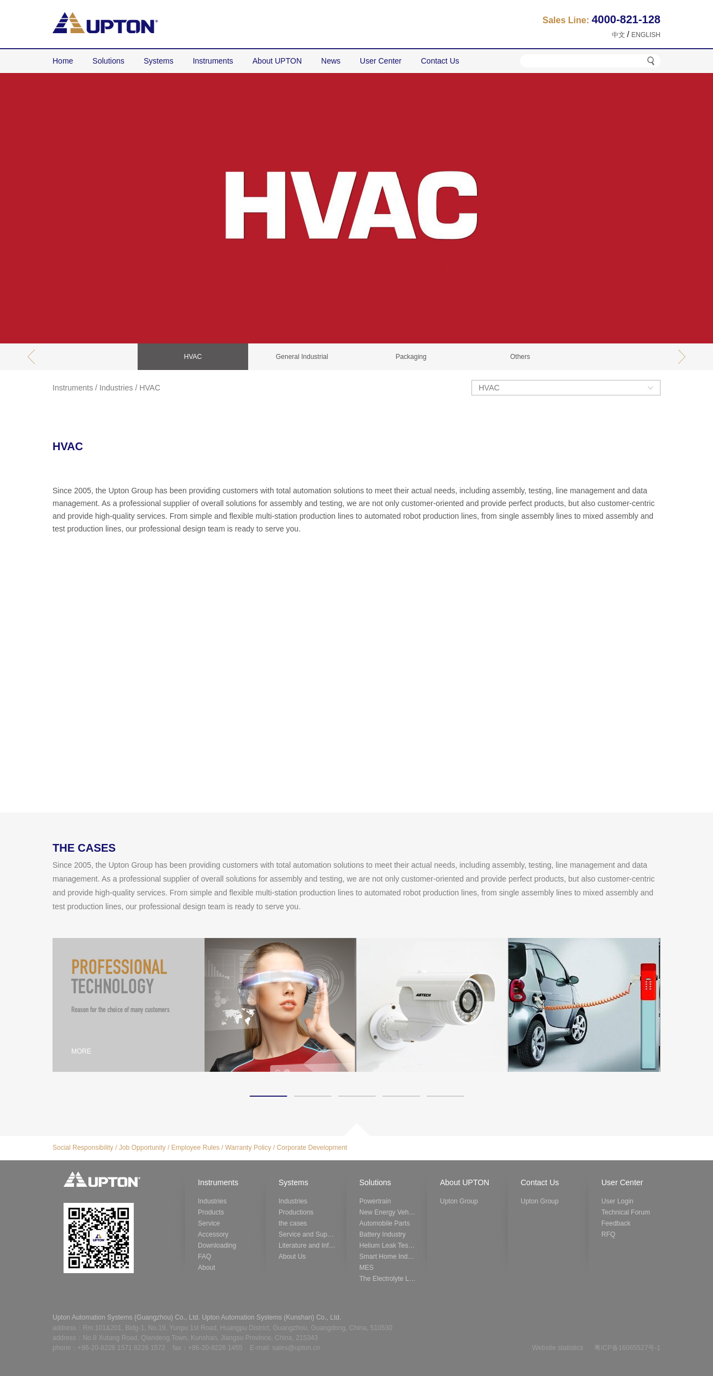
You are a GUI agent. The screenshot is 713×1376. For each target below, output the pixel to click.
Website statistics (557, 1348)
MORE (81, 1051)
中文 (618, 35)
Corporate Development (312, 1147)
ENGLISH (645, 35)
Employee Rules (195, 1147)
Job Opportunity (142, 1147)
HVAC (149, 387)
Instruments (73, 387)
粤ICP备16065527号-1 (627, 1348)
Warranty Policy (248, 1147)
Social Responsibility (83, 1147)
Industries (116, 387)
